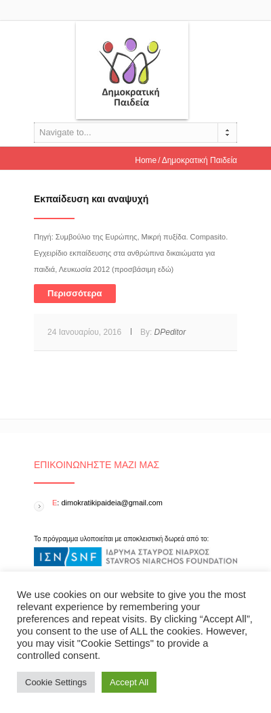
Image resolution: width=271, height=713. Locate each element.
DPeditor (170, 332)
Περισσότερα (74, 293)
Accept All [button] (129, 682)
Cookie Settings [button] (56, 682)
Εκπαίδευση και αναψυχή (91, 198)
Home (146, 160)
